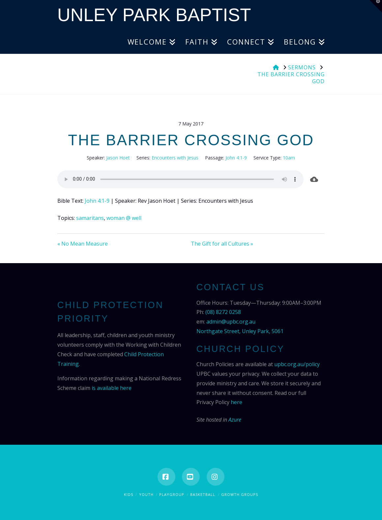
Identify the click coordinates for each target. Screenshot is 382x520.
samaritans (90, 218)
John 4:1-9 (236, 158)
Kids (128, 494)
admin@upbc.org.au (230, 321)
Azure (234, 419)
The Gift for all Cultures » (222, 243)
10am (289, 158)
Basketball (202, 494)
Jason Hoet (118, 158)
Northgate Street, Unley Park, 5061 (239, 331)
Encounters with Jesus (175, 158)
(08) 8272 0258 (223, 312)
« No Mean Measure (82, 243)
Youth (146, 494)
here (236, 402)
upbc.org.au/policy (297, 364)
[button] (375, 6)
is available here (112, 388)
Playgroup (171, 494)
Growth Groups (239, 494)
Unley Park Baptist (154, 15)
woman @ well (123, 218)
